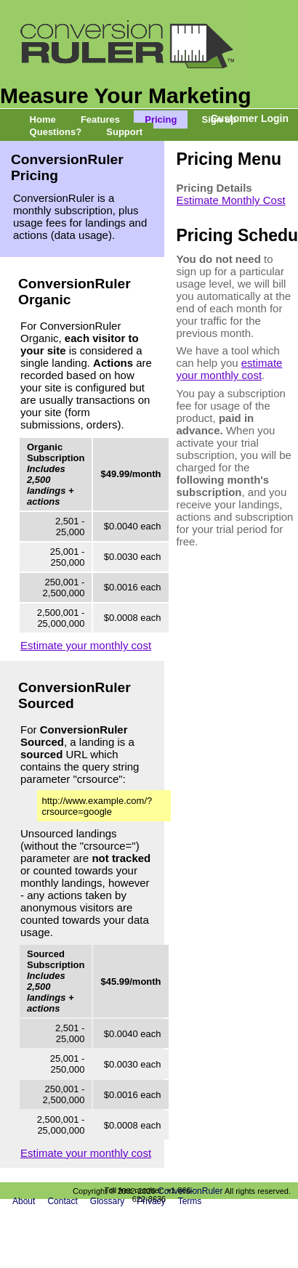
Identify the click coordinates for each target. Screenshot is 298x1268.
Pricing (161, 119)
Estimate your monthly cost (85, 645)
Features (100, 119)
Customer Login (250, 118)
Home (43, 119)
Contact (62, 1201)
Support (124, 131)
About (23, 1201)
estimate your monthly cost (230, 369)
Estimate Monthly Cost (231, 200)
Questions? (56, 131)
